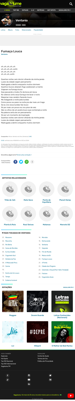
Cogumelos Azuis (47, 277)
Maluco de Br (46, 255)
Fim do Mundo (46, 252)
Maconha (8, 241)
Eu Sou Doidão (10, 252)
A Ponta (44, 263)
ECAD (2, 140)
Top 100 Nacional (7, 361)
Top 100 (16, 10)
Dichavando (46, 241)
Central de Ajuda (43, 356)
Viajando (45, 248)
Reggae (18, 25)
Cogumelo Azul (10, 255)
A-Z (32, 10)
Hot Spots (51, 10)
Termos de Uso (43, 359)
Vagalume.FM (64, 10)
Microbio (45, 237)
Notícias (40, 10)
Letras (3, 30)
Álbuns (10, 30)
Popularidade (38, 30)
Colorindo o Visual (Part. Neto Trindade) (55, 270)
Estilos (25, 10)
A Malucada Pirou (11, 263)
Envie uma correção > (24, 155)
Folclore (44, 273)
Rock (23, 25)
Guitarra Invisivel (11, 280)
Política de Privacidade (45, 361)
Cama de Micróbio (11, 248)
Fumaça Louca (47, 259)
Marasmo (8, 237)
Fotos (17, 30)
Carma (7, 266)
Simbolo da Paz (10, 259)
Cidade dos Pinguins (49, 266)
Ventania (22, 20)
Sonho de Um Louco (12, 273)
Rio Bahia (8, 245)
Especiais (4, 356)
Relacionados (26, 30)
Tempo (7, 277)
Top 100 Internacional (8, 364)
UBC (30, 136)
